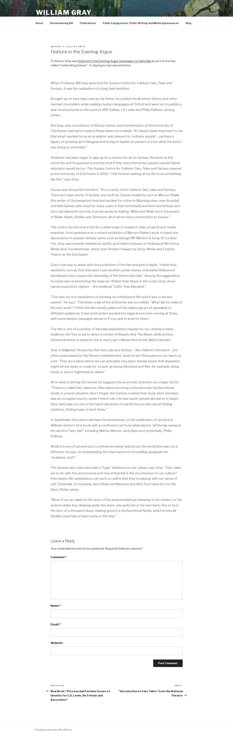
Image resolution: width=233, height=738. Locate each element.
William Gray (64, 12)
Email (56, 624)
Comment (59, 557)
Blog (189, 23)
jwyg (82, 46)
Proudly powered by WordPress (53, 729)
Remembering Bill (61, 23)
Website (57, 643)
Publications (88, 23)
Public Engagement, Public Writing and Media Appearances (141, 23)
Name (56, 605)
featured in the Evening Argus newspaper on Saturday (114, 61)
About (39, 23)
